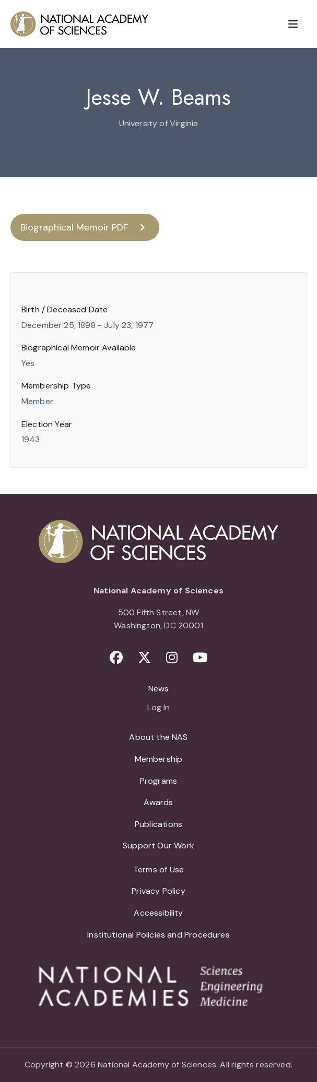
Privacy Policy (158, 890)
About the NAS (158, 737)
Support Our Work (158, 845)
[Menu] (293, 24)
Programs (158, 780)
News (158, 688)
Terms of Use (158, 869)
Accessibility (158, 912)
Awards (158, 802)
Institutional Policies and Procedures (158, 934)
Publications (158, 824)
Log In (158, 708)
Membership (159, 758)
